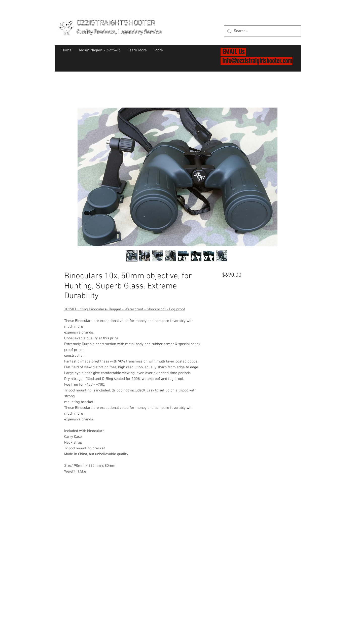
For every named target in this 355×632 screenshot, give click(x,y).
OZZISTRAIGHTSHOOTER (116, 23)
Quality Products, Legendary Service (119, 32)
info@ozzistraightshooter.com (257, 61)
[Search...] (262, 31)
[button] (294, 22)
